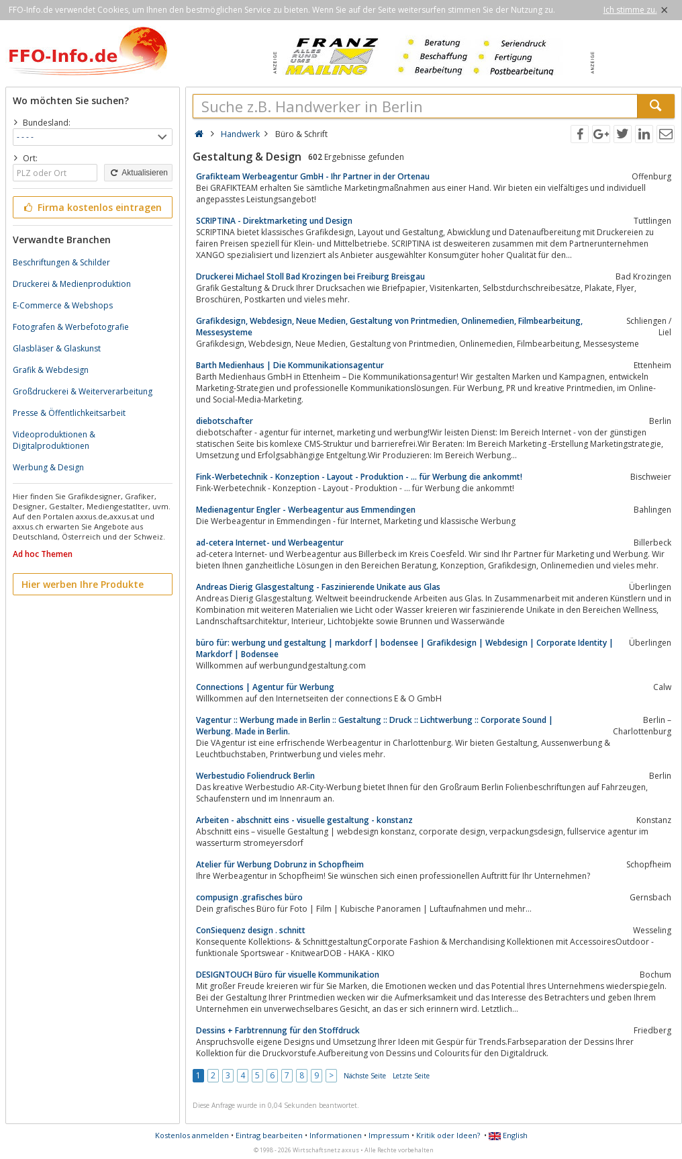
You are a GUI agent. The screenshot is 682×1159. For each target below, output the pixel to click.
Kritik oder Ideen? (448, 1135)
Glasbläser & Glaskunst (57, 348)
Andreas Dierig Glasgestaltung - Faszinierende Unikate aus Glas (318, 587)
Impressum (389, 1135)
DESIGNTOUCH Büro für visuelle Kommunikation (287, 974)
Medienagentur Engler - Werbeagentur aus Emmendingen (306, 509)
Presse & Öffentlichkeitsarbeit (69, 413)
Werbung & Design (48, 467)
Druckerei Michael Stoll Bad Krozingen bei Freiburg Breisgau (310, 276)
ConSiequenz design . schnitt (250, 930)
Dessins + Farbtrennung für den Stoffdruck (278, 1030)
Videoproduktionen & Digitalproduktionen (54, 440)
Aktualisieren (138, 172)
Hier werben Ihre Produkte (82, 584)
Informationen (335, 1135)
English (508, 1135)
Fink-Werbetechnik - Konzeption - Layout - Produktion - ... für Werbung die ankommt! (359, 476)
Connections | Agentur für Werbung (265, 687)
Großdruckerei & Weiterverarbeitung (82, 391)
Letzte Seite (411, 1075)
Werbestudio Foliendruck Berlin (255, 775)
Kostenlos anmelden (192, 1135)
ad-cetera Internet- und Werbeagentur (270, 542)
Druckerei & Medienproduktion (72, 284)
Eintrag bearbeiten (269, 1135)
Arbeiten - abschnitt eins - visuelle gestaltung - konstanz (304, 820)
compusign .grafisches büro (249, 897)
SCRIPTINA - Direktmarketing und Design (274, 220)
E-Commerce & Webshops (63, 305)
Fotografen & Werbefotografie (71, 327)
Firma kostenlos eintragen (91, 207)
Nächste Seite (365, 1075)
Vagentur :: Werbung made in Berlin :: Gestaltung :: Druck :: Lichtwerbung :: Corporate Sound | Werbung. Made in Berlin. (374, 725)
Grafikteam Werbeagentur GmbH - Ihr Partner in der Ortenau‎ (313, 176)
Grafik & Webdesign (51, 370)
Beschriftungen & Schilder (61, 262)
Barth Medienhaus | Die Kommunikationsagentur (290, 365)
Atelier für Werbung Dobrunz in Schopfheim (280, 864)
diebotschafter (224, 421)
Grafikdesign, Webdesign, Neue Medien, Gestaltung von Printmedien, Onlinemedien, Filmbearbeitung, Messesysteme (389, 326)
